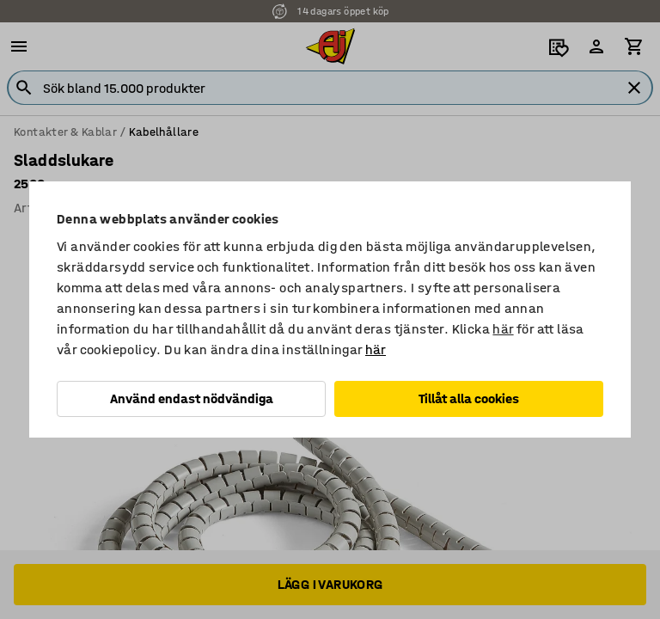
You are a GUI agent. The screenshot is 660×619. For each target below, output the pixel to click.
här (502, 329)
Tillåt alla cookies (469, 398)
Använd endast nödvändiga (191, 398)
